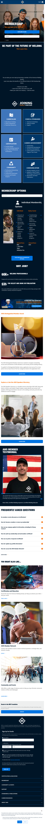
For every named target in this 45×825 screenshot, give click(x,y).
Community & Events (8, 785)
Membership (5, 780)
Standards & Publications (9, 793)
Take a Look (4, 598)
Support (4, 789)
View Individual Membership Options (22, 258)
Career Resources (7, 798)
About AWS (5, 802)
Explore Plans (22, 32)
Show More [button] (4, 554)
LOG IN (2, 653)
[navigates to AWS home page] (22, 3)
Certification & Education (9, 776)
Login (39, 1)
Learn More (22, 374)
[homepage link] (22, 720)
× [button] (41, 810)
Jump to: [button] (7, 36)
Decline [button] (25, 821)
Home (7, 40)
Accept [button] (19, 821)
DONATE (22, 711)
